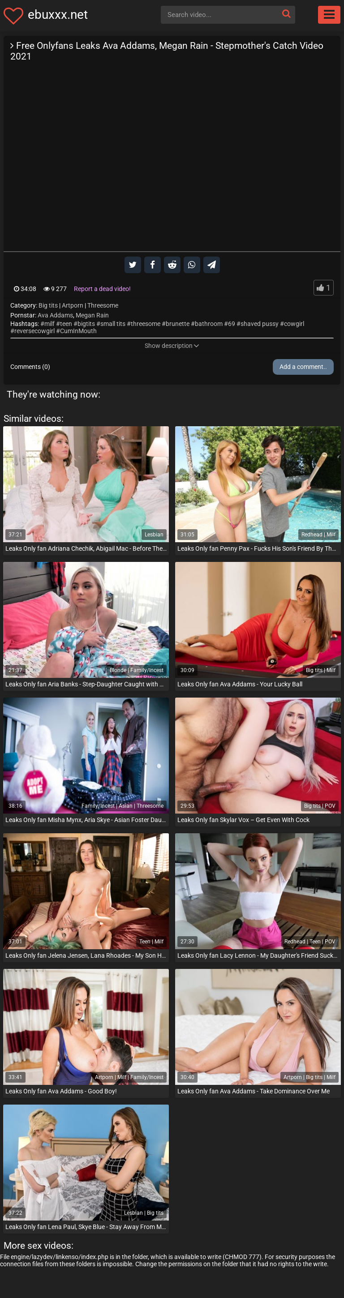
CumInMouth (78, 330)
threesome (145, 323)
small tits (112, 323)
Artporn (72, 305)
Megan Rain (92, 315)
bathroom (209, 323)
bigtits (86, 323)
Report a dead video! (102, 288)
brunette (177, 323)
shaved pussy (260, 323)
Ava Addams (55, 315)
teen (66, 323)
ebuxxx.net (58, 14)
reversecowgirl (34, 330)
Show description (172, 345)
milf (49, 323)
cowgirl (294, 323)
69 (231, 323)
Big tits (48, 305)
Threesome (102, 305)
